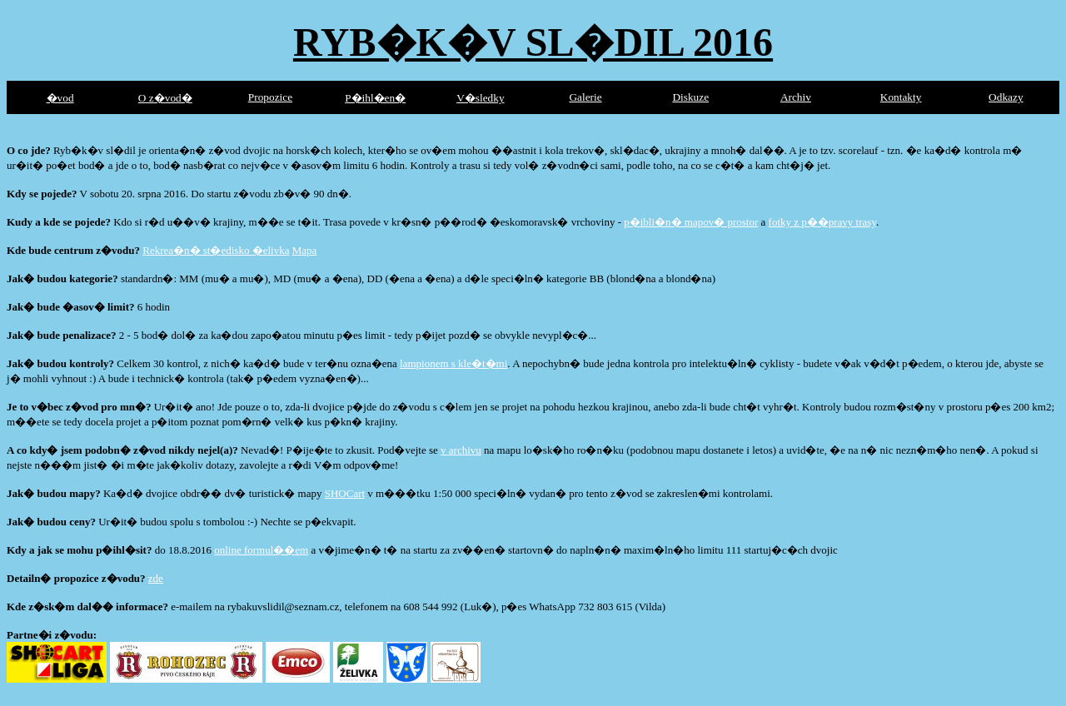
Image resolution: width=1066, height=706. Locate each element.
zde (155, 578)
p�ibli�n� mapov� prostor (691, 222)
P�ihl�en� (375, 98)
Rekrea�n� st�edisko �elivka (215, 250)
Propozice (270, 97)
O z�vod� (165, 98)
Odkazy (1006, 97)
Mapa (304, 250)
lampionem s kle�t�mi (453, 363)
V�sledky (480, 98)
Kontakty (901, 97)
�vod (60, 98)
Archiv (795, 97)
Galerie (585, 97)
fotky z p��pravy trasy (823, 222)
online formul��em (261, 550)
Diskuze (690, 97)
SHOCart (345, 493)
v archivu (461, 450)
